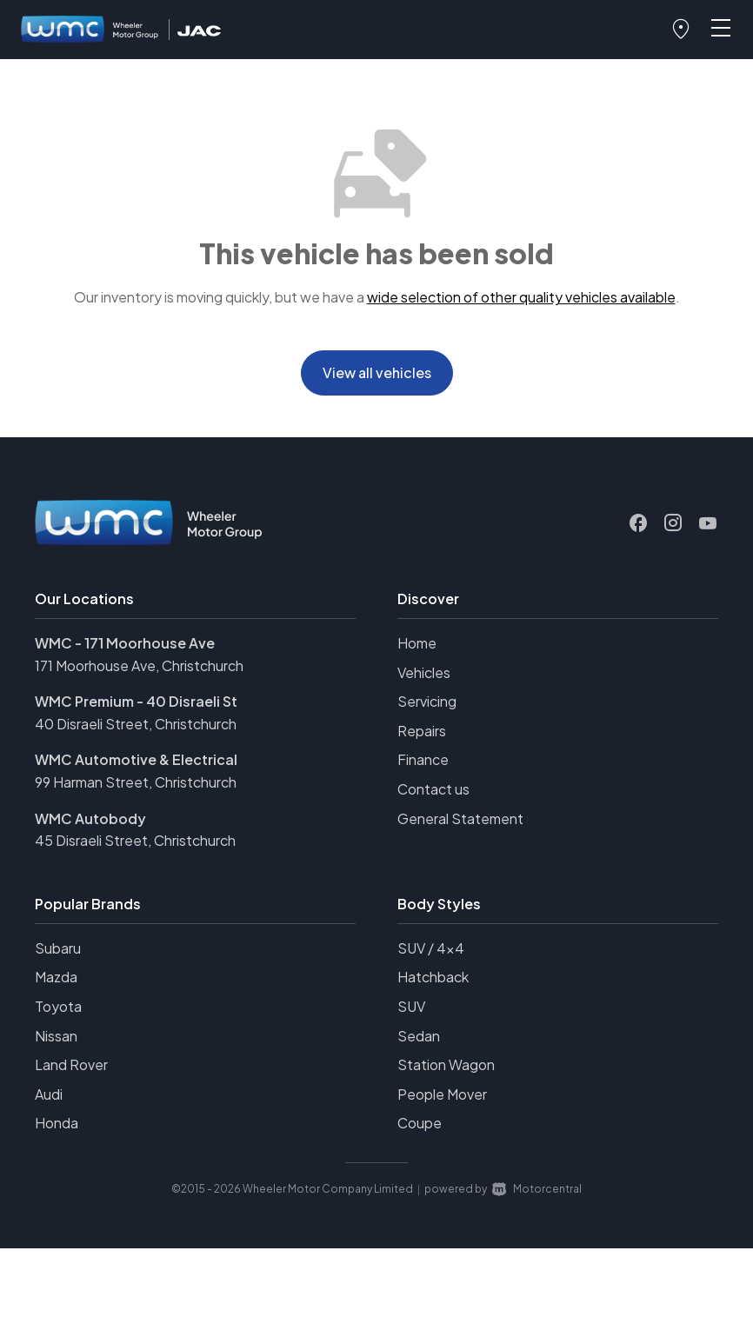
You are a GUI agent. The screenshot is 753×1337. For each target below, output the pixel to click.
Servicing (426, 701)
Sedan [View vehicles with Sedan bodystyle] (418, 1036)
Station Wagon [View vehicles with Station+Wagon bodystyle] (446, 1064)
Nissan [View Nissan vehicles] (56, 1036)
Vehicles (423, 672)
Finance (423, 759)
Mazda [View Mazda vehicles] (56, 977)
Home (416, 643)
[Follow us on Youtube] (707, 523)
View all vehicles (377, 372)
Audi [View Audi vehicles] (49, 1094)
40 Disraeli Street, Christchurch (136, 724)
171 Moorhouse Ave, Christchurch (139, 665)
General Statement (460, 818)
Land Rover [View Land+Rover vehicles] (71, 1064)
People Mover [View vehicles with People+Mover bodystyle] (442, 1094)
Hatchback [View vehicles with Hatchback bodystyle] (433, 977)
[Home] (90, 30)
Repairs (421, 731)
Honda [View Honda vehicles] (56, 1123)
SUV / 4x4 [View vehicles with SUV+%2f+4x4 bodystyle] (430, 948)
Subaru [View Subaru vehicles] (58, 948)
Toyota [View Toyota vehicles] (58, 1006)
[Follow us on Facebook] (638, 523)
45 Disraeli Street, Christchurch (135, 840)
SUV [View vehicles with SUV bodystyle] (411, 1006)
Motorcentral (537, 1188)
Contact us (433, 789)
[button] (681, 30)
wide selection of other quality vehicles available (521, 297)
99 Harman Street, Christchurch (136, 782)
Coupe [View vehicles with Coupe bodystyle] (419, 1123)
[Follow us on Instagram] (673, 523)
